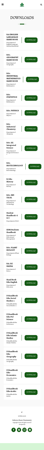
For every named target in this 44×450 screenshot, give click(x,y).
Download (31, 40)
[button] (3, 4)
